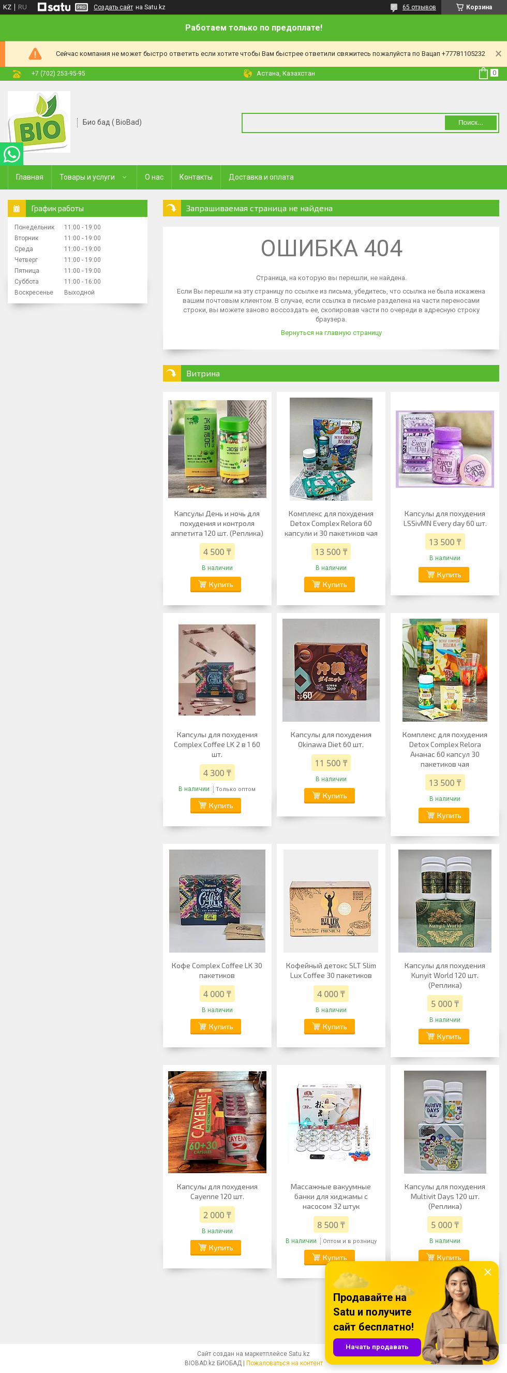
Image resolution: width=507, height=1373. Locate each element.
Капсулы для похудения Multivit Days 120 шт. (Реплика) (445, 1196)
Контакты (196, 177)
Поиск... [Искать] (470, 122)
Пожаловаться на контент (284, 1363)
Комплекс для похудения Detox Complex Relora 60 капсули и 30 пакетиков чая (331, 523)
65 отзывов (419, 7)
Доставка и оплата (261, 177)
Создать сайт (113, 7)
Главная (29, 177)
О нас (154, 177)
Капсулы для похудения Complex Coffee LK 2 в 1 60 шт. (217, 744)
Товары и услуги (87, 177)
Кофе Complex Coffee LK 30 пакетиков (217, 970)
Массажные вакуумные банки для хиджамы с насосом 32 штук (331, 1196)
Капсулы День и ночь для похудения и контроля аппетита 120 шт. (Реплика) (217, 523)
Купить (221, 584)
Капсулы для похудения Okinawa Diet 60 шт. (331, 739)
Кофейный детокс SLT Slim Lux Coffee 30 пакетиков (331, 970)
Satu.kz (299, 1353)
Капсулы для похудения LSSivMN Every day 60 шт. (445, 518)
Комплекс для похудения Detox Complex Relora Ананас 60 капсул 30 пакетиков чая (444, 749)
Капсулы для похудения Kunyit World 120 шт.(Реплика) (445, 975)
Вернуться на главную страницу (331, 333)
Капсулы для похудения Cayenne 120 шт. (217, 1191)
